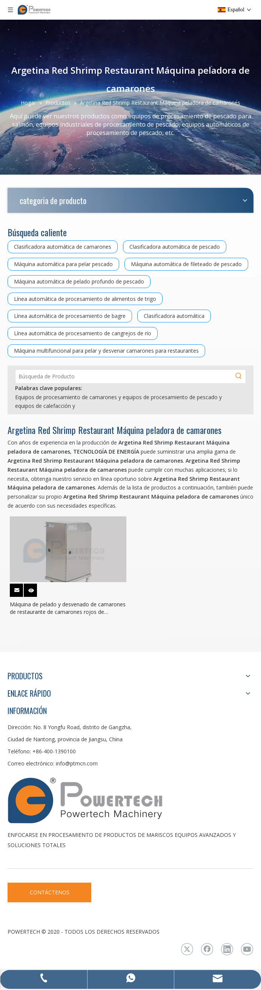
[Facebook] (207, 949)
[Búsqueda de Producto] (123, 376)
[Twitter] (187, 949)
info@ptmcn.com (77, 763)
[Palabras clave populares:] (239, 376)
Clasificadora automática (174, 315)
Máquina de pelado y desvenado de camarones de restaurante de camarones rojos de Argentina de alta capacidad (68, 608)
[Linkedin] (227, 949)
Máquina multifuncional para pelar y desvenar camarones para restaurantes (106, 350)
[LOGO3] (113, 799)
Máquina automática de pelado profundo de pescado (79, 281)
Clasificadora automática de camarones (62, 246)
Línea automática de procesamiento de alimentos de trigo (85, 298)
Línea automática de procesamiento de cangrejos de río (82, 333)
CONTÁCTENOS (49, 892)
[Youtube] (247, 949)
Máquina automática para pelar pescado (63, 264)
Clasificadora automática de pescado (174, 246)
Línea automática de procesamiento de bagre (70, 315)
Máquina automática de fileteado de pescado (186, 264)
